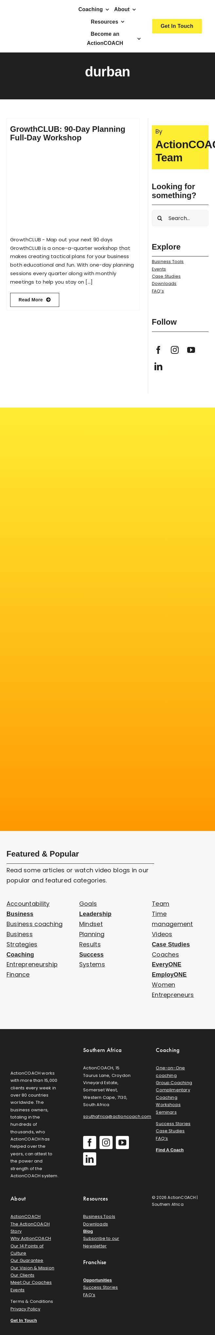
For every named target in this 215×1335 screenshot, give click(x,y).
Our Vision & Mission (32, 1268)
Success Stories (173, 1124)
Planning (91, 934)
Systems (92, 964)
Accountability (28, 904)
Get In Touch (23, 1320)
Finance (18, 974)
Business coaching (35, 924)
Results (90, 944)
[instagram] (174, 349)
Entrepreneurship (32, 964)
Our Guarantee (27, 1260)
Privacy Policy (25, 1309)
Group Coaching (174, 1083)
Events (159, 269)
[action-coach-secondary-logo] (34, 1045)
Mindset (91, 924)
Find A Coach (170, 1149)
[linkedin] (158, 366)
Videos (162, 934)
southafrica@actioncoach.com (117, 1116)
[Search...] (180, 218)
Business (20, 914)
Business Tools (168, 261)
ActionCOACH (25, 1216)
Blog (88, 1231)
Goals (88, 904)
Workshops (168, 1105)
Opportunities (97, 1280)
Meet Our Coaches (31, 1282)
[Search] (160, 218)
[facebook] (158, 349)
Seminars (166, 1112)
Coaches (165, 954)
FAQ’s (158, 291)
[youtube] (191, 349)
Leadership (95, 914)
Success (91, 954)
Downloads (164, 283)
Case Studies (166, 276)
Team (160, 904)
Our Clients (22, 1275)
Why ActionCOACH (30, 1238)
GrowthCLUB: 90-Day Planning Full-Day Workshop (67, 133)
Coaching (20, 954)
